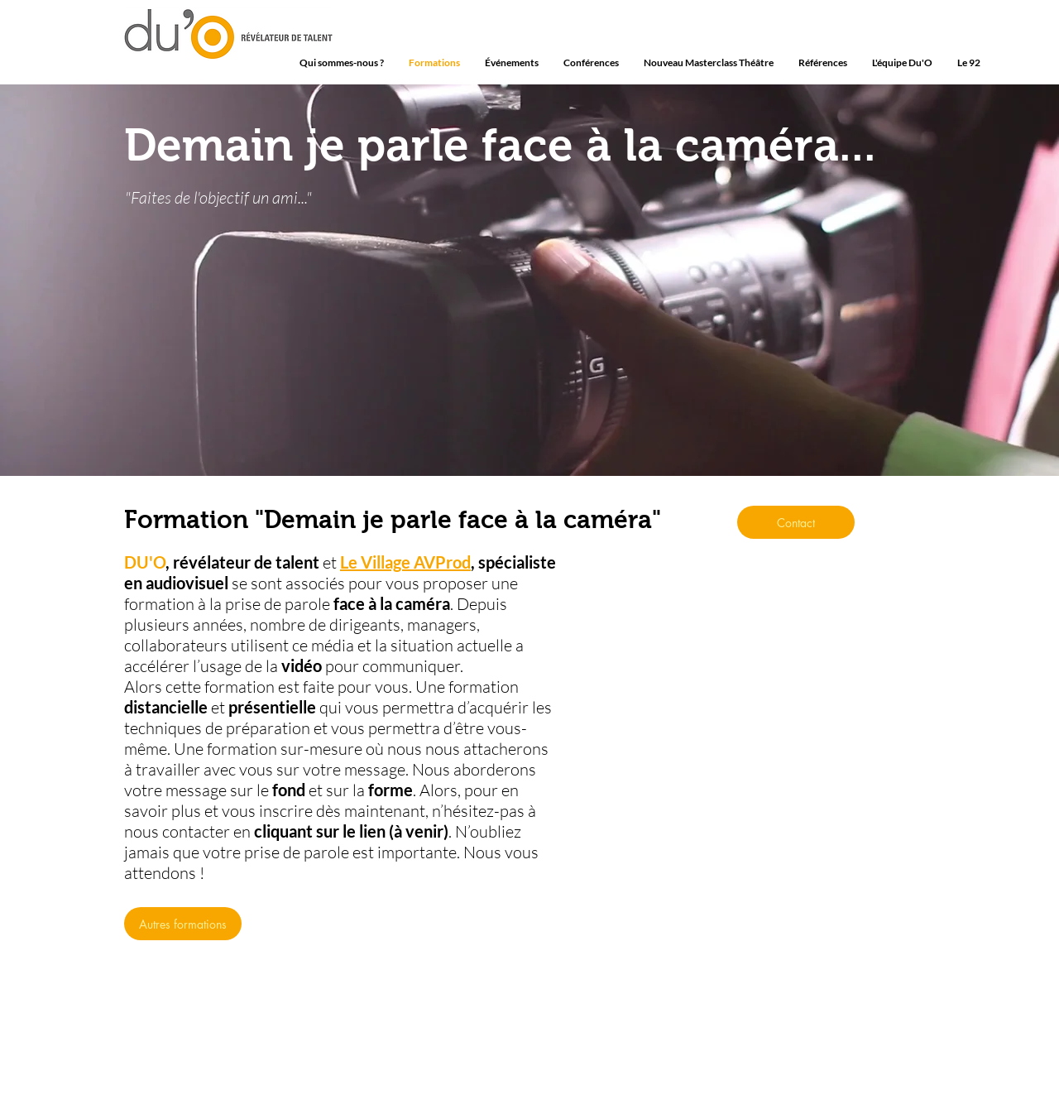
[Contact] (796, 522)
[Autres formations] (183, 923)
